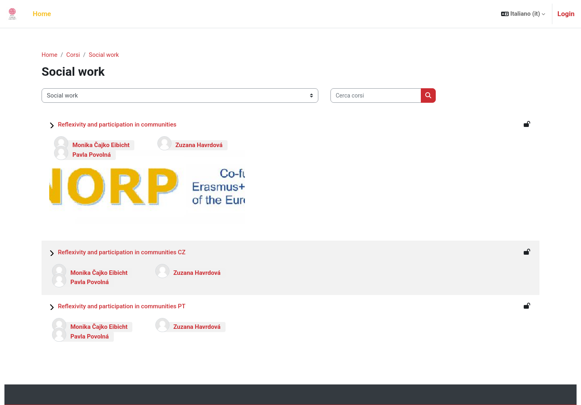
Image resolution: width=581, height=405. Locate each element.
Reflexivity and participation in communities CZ (121, 252)
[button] (523, 14)
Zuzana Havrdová (199, 145)
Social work (105, 55)
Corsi (74, 55)
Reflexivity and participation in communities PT (121, 306)
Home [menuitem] (42, 14)
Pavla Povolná (91, 154)
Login (566, 14)
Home (50, 55)
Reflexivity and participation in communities (117, 124)
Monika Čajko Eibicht (101, 145)
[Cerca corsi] (375, 96)
